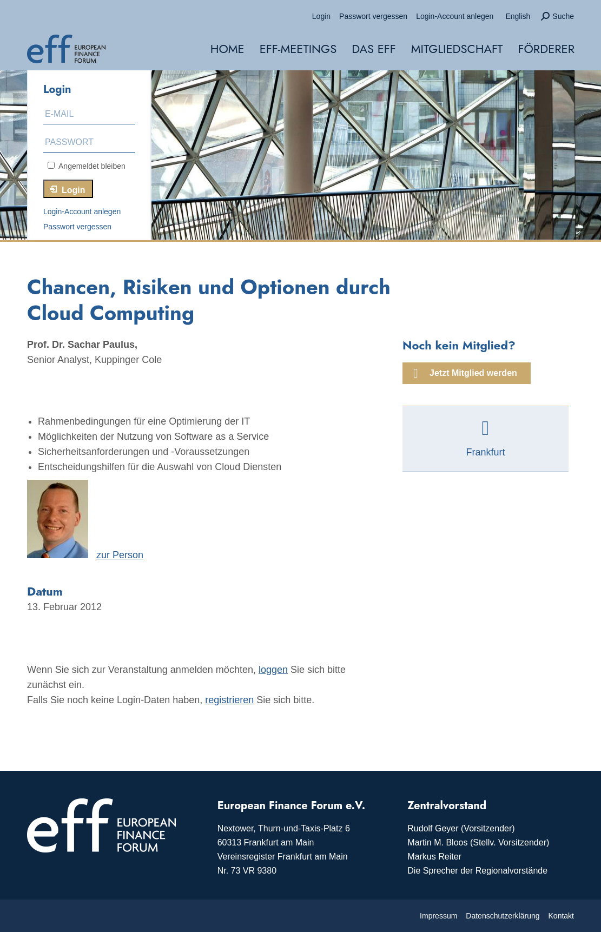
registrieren (229, 700)
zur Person (119, 555)
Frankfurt (485, 452)
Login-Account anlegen (82, 211)
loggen (273, 669)
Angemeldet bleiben (87, 166)
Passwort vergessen (77, 226)
